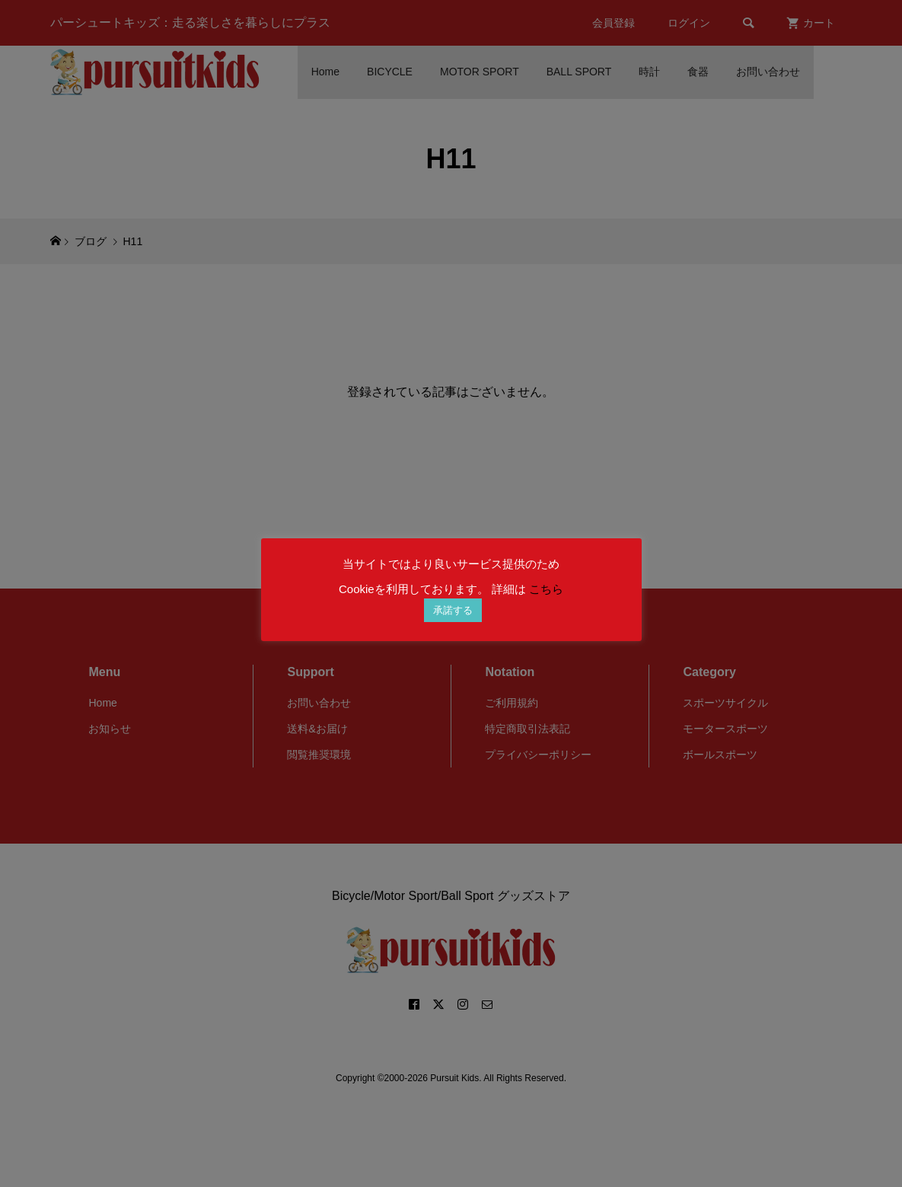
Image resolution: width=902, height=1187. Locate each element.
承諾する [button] (453, 610)
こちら (546, 588)
